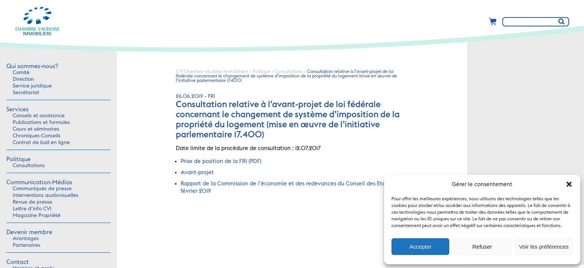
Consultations (29, 165)
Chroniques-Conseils (36, 135)
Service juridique (32, 86)
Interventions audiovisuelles (45, 195)
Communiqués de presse (42, 188)
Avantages (26, 238)
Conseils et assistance (39, 115)
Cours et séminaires (36, 129)
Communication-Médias (39, 182)
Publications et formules (41, 122)
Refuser (482, 246)
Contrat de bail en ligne (41, 142)
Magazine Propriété (36, 215)
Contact (17, 262)
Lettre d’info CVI (32, 208)
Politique (18, 159)
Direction (23, 79)
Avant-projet (197, 172)
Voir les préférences (544, 246)
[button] (569, 184)
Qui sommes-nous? (32, 66)
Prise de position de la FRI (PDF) (221, 161)
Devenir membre (29, 232)
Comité (21, 72)
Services (17, 109)
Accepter (420, 246)
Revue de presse (32, 202)
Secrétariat (26, 92)
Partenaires (26, 245)
